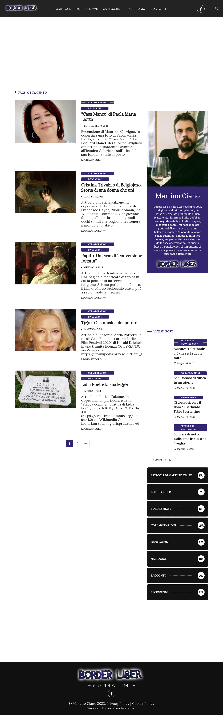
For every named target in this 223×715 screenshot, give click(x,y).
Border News (87, 8)
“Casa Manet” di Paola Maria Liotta (108, 117)
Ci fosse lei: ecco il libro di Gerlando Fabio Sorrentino (187, 407)
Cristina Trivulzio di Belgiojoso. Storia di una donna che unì (111, 187)
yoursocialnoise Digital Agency (120, 708)
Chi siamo (137, 8)
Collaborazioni (97, 102)
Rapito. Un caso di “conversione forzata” (111, 258)
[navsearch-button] (216, 8)
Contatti (158, 8)
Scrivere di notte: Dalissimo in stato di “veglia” (190, 438)
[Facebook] (201, 9)
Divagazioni (95, 179)
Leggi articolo (93, 159)
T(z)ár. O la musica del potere (109, 322)
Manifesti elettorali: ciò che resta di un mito (189, 353)
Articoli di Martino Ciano (189, 342)
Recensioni (95, 108)
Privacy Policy (117, 703)
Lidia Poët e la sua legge (104, 384)
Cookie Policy (143, 703)
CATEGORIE (113, 8)
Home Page (62, 8)
